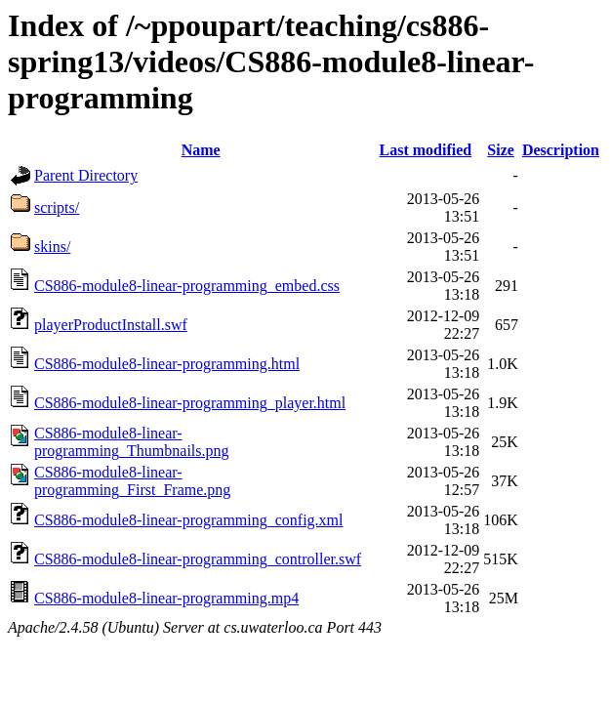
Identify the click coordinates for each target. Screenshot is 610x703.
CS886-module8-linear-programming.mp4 (166, 598)
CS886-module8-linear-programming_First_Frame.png (132, 481)
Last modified (426, 150)
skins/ (52, 246)
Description (560, 150)
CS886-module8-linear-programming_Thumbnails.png (131, 442)
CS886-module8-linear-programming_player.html (190, 402)
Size (500, 150)
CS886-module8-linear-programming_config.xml (189, 520)
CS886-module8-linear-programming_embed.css (187, 285)
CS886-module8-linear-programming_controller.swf (197, 559)
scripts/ (56, 207)
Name (201, 150)
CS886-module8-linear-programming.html (167, 363)
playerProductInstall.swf (110, 324)
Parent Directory (86, 175)
